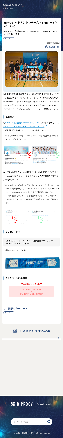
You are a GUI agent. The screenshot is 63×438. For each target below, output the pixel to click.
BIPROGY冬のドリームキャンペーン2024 (25, 348)
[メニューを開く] (58, 6)
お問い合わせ (31, 424)
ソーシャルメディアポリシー (43, 401)
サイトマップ (31, 407)
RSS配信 (35, 391)
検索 (49, 415)
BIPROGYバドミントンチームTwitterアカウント (23, 126)
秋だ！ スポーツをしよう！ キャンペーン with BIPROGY (27, 358)
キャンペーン (9, 39)
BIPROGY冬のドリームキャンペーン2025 (25, 340)
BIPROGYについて (49, 391)
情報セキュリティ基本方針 (18, 401)
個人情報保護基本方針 (43, 396)
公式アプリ (12, 391)
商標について (24, 391)
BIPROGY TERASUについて (21, 396)
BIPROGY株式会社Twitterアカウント (21, 122)
